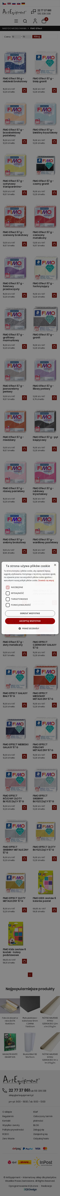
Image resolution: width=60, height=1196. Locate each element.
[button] (30, 628)
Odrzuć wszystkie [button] (30, 613)
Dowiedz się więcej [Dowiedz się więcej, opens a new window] (46, 580)
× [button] (55, 565)
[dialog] (29, 598)
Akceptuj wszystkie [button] (30, 621)
